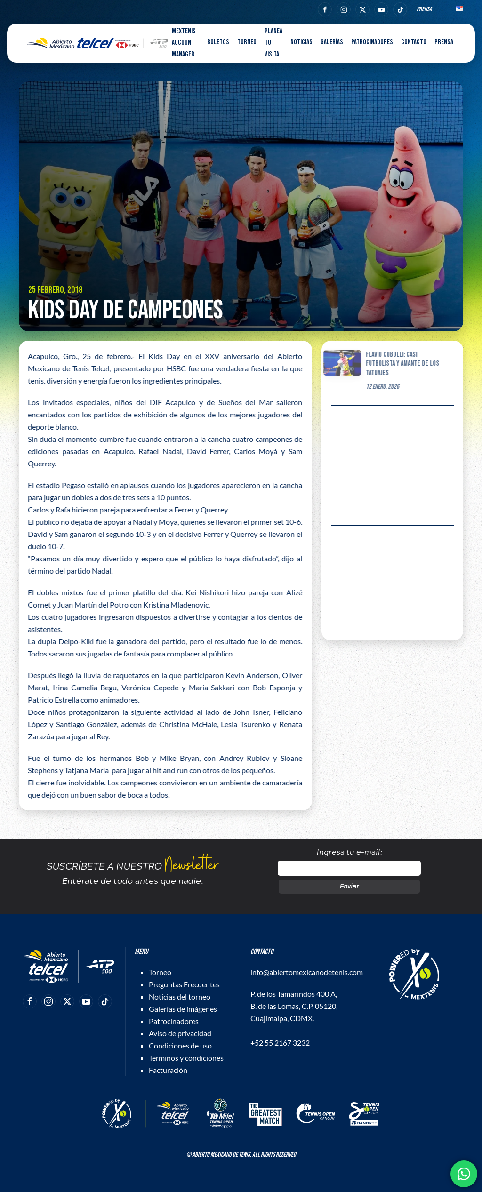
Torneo (160, 972)
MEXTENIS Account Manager (184, 43)
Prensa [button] (443, 42)
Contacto (413, 42)
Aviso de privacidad (180, 1033)
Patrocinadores (372, 42)
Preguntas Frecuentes (184, 984)
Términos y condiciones (186, 1057)
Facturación (168, 1069)
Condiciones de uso (180, 1045)
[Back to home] (97, 43)
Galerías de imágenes (183, 1008)
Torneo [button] (247, 42)
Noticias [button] (301, 42)
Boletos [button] (218, 42)
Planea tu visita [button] (273, 43)
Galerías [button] (332, 42)
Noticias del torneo (179, 996)
